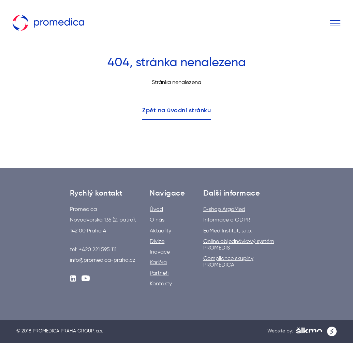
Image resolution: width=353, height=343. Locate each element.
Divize (157, 241)
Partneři (159, 273)
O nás (157, 219)
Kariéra (158, 262)
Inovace (160, 251)
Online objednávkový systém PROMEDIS (238, 244)
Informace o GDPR (226, 219)
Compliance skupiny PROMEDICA (228, 261)
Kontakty (161, 283)
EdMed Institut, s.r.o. (227, 230)
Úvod (156, 209)
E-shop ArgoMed (224, 209)
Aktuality (160, 230)
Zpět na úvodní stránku (176, 110)
